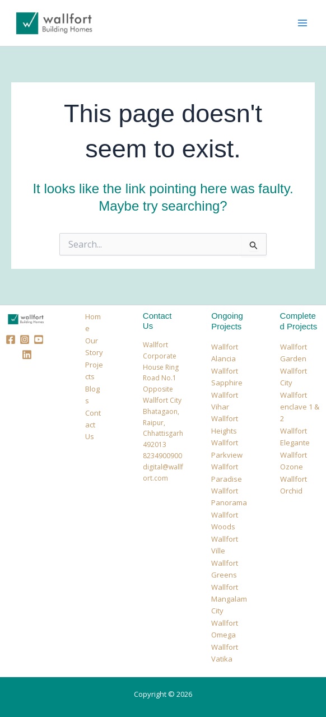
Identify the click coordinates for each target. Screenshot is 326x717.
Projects (94, 370)
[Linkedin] (27, 355)
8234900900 (162, 455)
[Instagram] (25, 339)
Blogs (92, 395)
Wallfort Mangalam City (229, 599)
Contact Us (93, 425)
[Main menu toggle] (302, 23)
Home (93, 322)
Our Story (94, 346)
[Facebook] (11, 339)
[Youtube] (39, 339)
